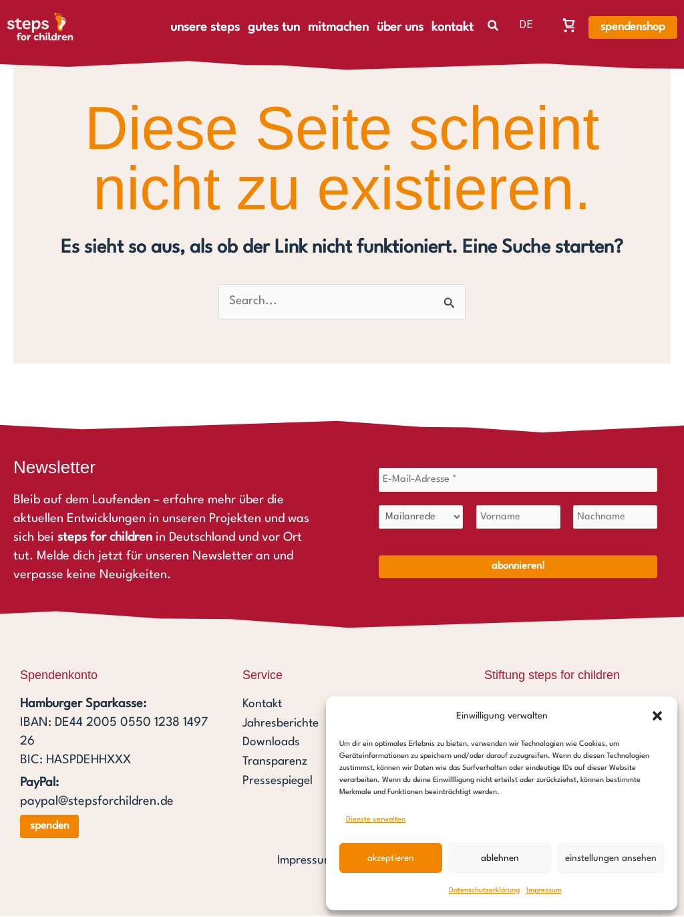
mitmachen (338, 27)
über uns (400, 27)
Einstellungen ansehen (611, 858)
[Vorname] (518, 519)
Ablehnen (500, 858)
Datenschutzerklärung (484, 890)
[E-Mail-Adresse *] (518, 481)
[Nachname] (615, 519)
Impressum (544, 890)
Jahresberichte (282, 724)
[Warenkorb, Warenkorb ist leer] (569, 24)
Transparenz (276, 762)
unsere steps (205, 27)
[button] (657, 716)
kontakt (453, 27)
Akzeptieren (390, 858)
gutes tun (274, 27)
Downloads (271, 743)
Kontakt (263, 706)
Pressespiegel (279, 781)
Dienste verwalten (375, 819)
